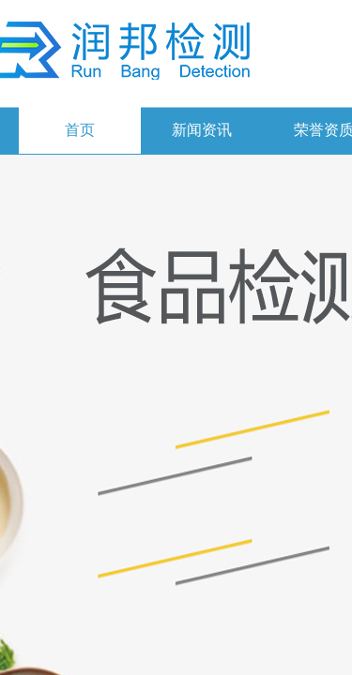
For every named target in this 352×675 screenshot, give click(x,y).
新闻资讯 (202, 130)
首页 (80, 130)
